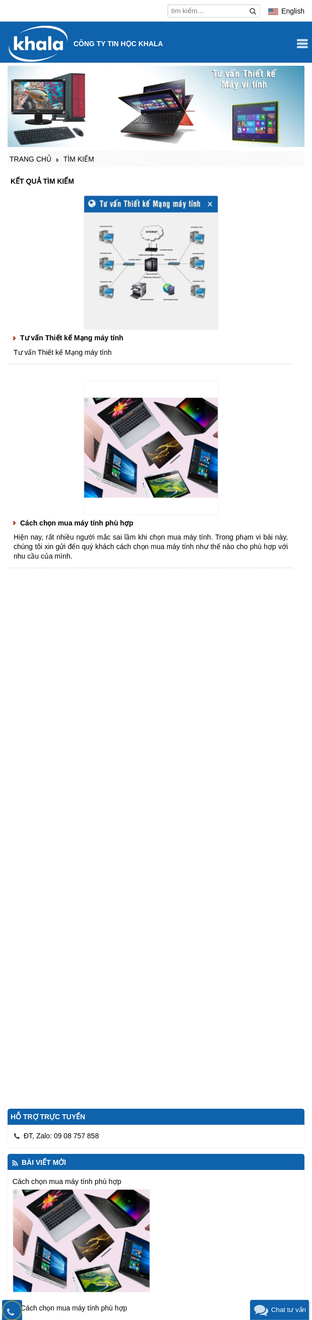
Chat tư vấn (288, 1309)
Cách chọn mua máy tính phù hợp (76, 523)
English (292, 11)
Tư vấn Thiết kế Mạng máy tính (71, 338)
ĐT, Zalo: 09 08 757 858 (61, 1136)
